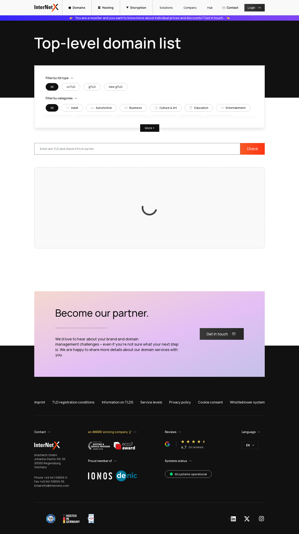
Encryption (136, 8)
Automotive (101, 108)
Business (133, 108)
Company (188, 8)
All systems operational (188, 474)
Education (198, 108)
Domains (77, 8)
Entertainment (233, 108)
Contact (230, 8)
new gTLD (116, 87)
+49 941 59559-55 (51, 481)
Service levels (151, 402)
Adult (72, 108)
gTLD (92, 87)
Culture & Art (165, 108)
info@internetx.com (55, 486)
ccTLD (71, 87)
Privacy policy (180, 402)
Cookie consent (210, 402)
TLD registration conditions (73, 402)
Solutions (164, 8)
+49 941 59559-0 (55, 477)
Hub (208, 8)
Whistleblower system (247, 402)
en (250, 445)
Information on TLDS (117, 402)
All (52, 87)
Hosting (106, 8)
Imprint (39, 402)
